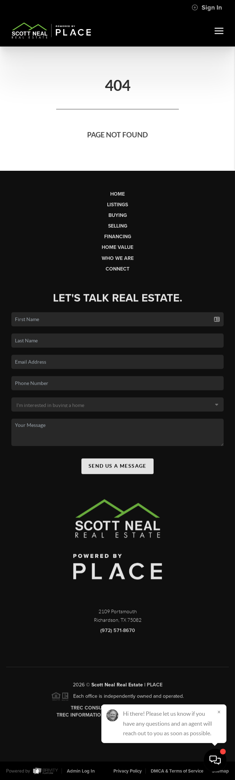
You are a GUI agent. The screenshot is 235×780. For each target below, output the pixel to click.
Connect (117, 269)
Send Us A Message (117, 468)
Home (117, 194)
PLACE (154, 687)
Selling (117, 226)
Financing (117, 237)
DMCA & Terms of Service (177, 771)
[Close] (219, 712)
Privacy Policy (127, 771)
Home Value (117, 247)
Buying (117, 215)
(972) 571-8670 (117, 632)
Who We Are (118, 258)
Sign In (207, 7)
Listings (117, 205)
